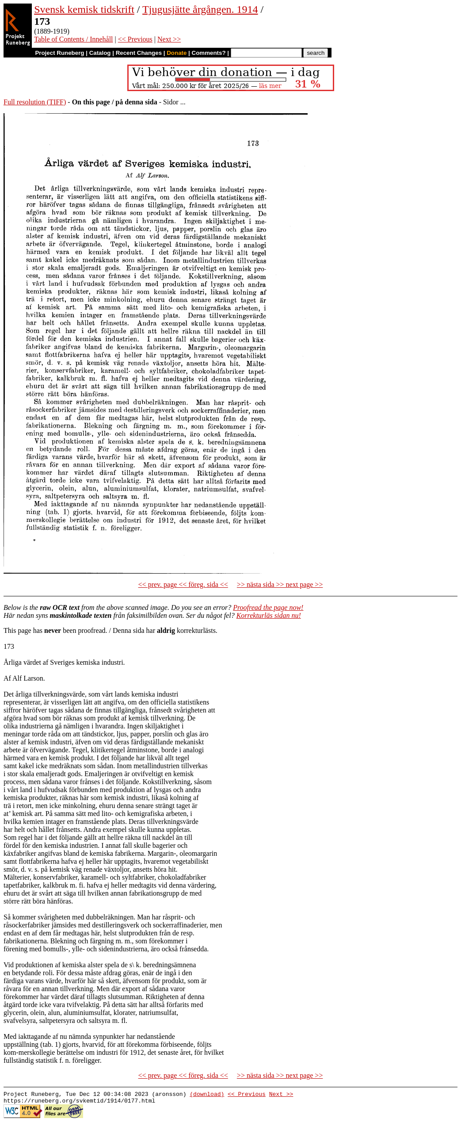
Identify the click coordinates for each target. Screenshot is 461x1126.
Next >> (169, 39)
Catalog (100, 53)
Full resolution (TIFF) (35, 102)
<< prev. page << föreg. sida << (183, 584)
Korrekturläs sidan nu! (268, 615)
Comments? (209, 53)
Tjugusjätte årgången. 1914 (200, 9)
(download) (207, 1095)
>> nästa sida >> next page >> (280, 584)
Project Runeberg (59, 53)
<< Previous (135, 39)
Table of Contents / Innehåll (73, 39)
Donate (177, 53)
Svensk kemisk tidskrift (84, 9)
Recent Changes (139, 53)
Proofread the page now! (268, 607)
